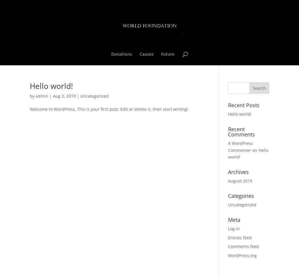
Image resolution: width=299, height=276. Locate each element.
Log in (234, 228)
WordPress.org (242, 255)
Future (167, 54)
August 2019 (240, 181)
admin (42, 96)
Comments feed (243, 246)
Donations (121, 54)
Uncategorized (94, 96)
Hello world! (51, 86)
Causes (147, 54)
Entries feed (240, 237)
